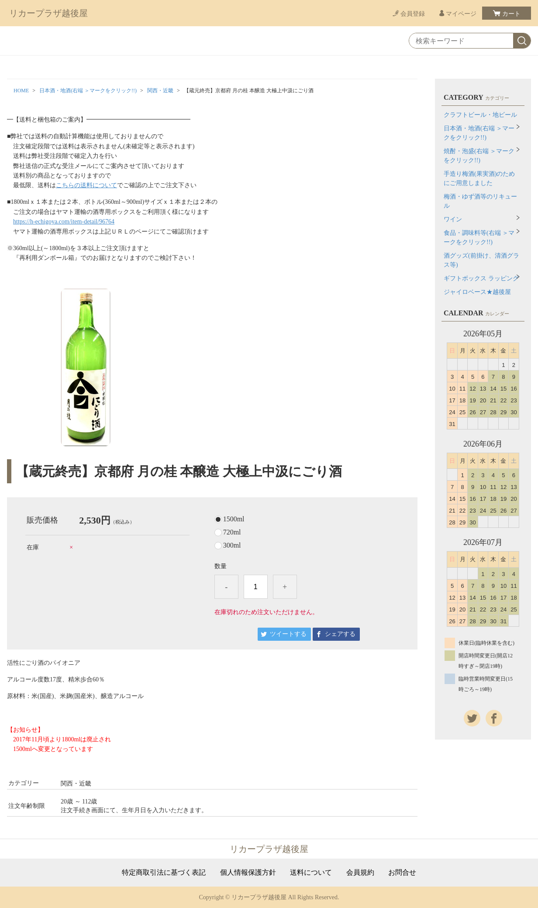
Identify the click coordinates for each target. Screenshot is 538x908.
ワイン (453, 219)
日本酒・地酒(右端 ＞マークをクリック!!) (88, 90)
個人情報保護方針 (248, 872)
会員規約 (360, 872)
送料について (311, 872)
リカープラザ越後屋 (48, 13)
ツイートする (288, 634)
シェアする (340, 634)
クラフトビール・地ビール (480, 115)
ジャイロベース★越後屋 (477, 292)
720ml (232, 532)
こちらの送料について (86, 185)
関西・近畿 (160, 90)
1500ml (234, 519)
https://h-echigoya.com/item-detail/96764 (63, 221)
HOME (21, 90)
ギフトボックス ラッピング (481, 278)
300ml (232, 545)
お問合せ (402, 872)
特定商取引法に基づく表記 (164, 872)
